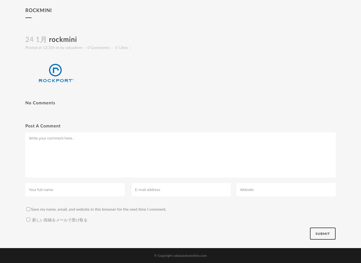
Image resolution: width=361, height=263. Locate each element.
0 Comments (98, 47)
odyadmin (74, 47)
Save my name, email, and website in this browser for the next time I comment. (98, 209)
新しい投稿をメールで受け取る (59, 219)
